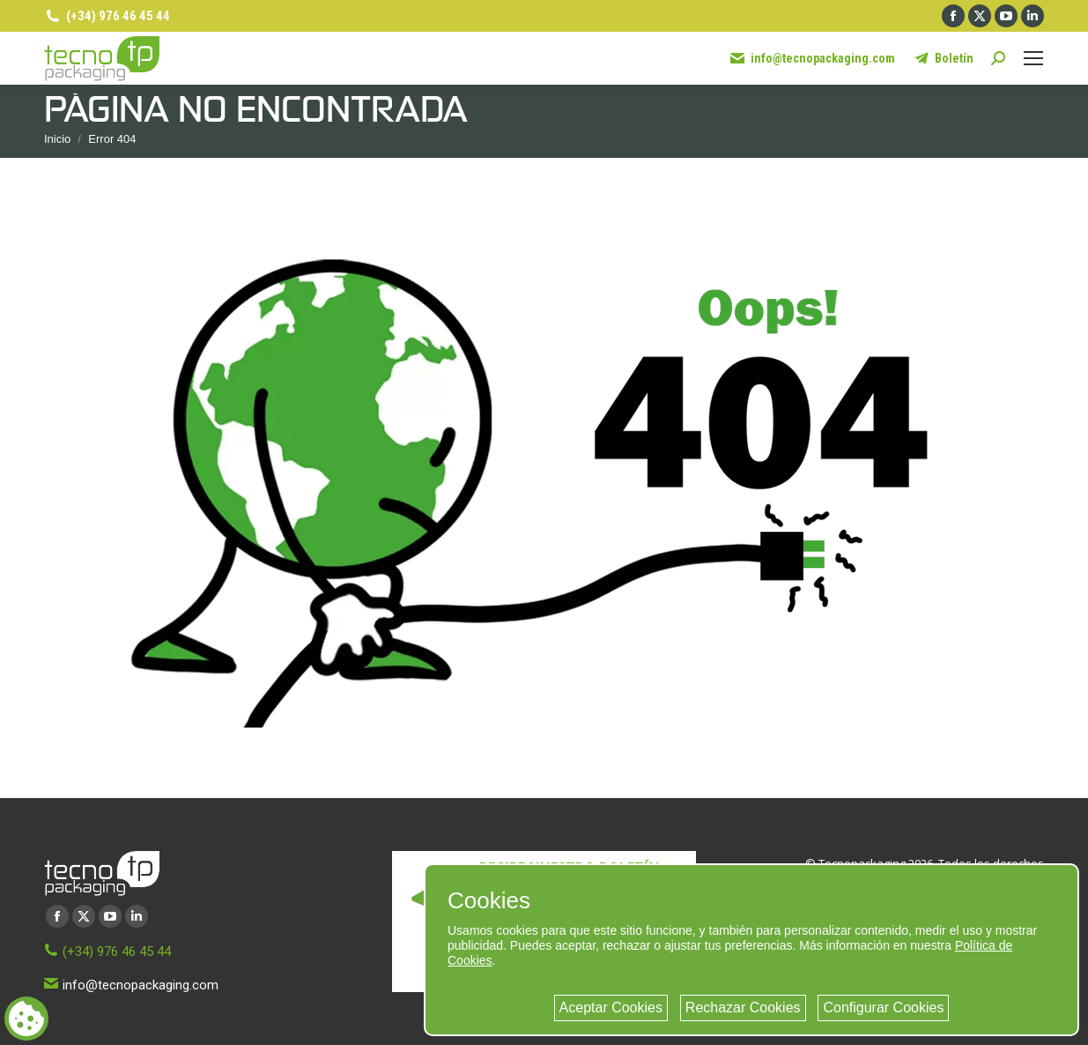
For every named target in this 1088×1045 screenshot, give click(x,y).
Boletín (943, 58)
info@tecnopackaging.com (812, 58)
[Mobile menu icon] (1033, 58)
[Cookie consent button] (26, 1018)
